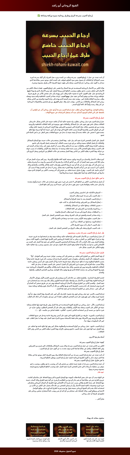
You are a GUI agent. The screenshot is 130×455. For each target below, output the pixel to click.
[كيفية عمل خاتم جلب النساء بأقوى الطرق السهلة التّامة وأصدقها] (92, 430)
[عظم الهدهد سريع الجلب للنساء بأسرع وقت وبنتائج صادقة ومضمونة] (38, 430)
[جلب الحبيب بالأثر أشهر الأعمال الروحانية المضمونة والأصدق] (65, 430)
